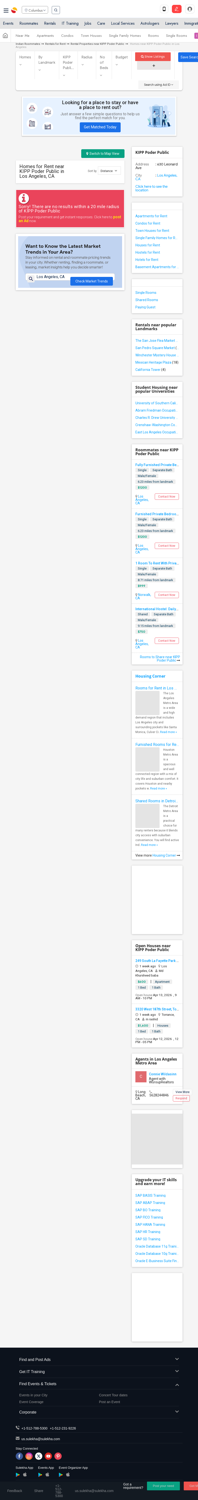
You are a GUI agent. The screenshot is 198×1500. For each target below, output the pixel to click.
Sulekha (14, 11)
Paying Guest (145, 307)
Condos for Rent (147, 223)
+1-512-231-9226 (63, 1428)
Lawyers (171, 25)
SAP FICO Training (149, 1217)
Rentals (50, 25)
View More (183, 1092)
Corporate (99, 1412)
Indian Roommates (28, 44)
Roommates (28, 25)
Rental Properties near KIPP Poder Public (97, 44)
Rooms (153, 37)
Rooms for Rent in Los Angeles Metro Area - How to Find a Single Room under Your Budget (157, 688)
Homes (25, 57)
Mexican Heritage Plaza (156, 362)
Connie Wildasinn (162, 1074)
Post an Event (109, 1402)
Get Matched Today (100, 127)
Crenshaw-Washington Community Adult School (157, 425)
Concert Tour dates (113, 1395)
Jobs (87, 25)
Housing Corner (150, 676)
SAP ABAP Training (150, 1202)
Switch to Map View (102, 154)
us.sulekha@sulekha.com (41, 1439)
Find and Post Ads (99, 1359)
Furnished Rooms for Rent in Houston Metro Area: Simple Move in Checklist (157, 744)
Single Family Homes (125, 37)
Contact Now (166, 496)
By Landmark (46, 60)
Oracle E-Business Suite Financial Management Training (157, 1261)
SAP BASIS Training (150, 1195)
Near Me (22, 37)
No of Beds (104, 62)
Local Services (123, 25)
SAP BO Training (148, 1210)
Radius (87, 57)
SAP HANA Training (150, 1224)
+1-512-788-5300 (35, 1428)
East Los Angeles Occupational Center (157, 432)
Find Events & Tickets (99, 1384)
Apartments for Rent (151, 216)
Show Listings (153, 57)
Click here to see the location (151, 188)
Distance (109, 171)
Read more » (168, 732)
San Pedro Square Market (157, 348)
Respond (181, 1098)
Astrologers (149, 25)
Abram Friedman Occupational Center (157, 410)
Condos (67, 37)
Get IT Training (99, 1372)
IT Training (70, 25)
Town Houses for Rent (152, 230)
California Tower (150, 369)
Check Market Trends (91, 283)
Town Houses (91, 37)
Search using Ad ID (158, 85)
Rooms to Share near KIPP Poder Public (160, 658)
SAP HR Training (147, 1232)
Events (8, 25)
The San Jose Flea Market (157, 340)
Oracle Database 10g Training (157, 1253)
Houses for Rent (147, 245)
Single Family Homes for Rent (157, 238)
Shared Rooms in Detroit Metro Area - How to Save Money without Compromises (157, 801)
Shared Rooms (146, 300)
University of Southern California (157, 403)
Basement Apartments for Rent (157, 267)
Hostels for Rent (147, 252)
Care (101, 25)
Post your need (163, 1486)
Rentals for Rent (55, 44)
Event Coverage (31, 1402)
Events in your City (33, 1395)
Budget (122, 57)
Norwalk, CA (143, 596)
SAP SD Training (147, 1239)
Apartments (45, 37)
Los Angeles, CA (156, 177)
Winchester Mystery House (157, 355)
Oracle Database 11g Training (157, 1246)
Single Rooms (176, 37)
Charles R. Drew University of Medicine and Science (157, 417)
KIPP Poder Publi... (68, 62)
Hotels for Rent (146, 259)
